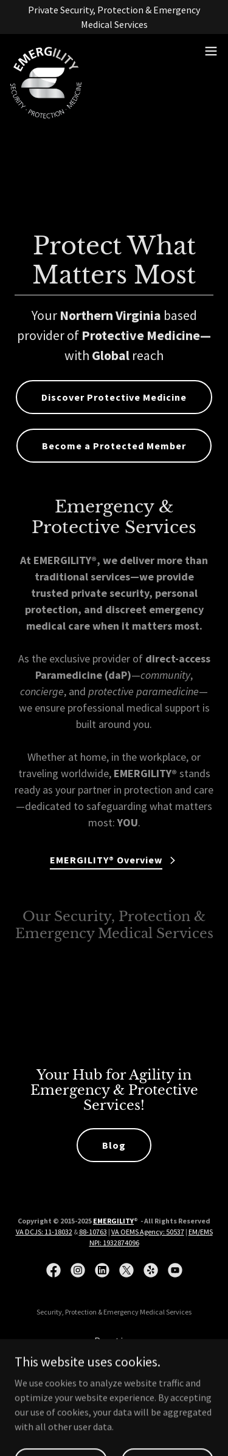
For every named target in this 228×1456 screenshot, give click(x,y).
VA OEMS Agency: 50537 (147, 1231)
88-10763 (93, 1231)
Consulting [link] (114, 1358)
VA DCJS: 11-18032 (44, 1231)
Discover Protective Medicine (114, 397)
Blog (114, 1145)
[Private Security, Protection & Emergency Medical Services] (114, 17)
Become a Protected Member (114, 446)
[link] (46, 51)
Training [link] (114, 1375)
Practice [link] (114, 1341)
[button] (211, 51)
